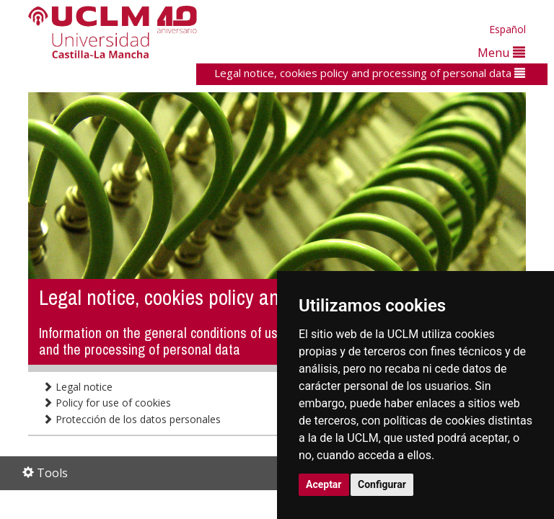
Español (507, 29)
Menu (501, 52)
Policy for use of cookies (107, 402)
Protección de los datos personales (132, 419)
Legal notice (78, 387)
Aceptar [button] (324, 484)
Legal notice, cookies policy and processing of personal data (369, 73)
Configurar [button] (382, 484)
